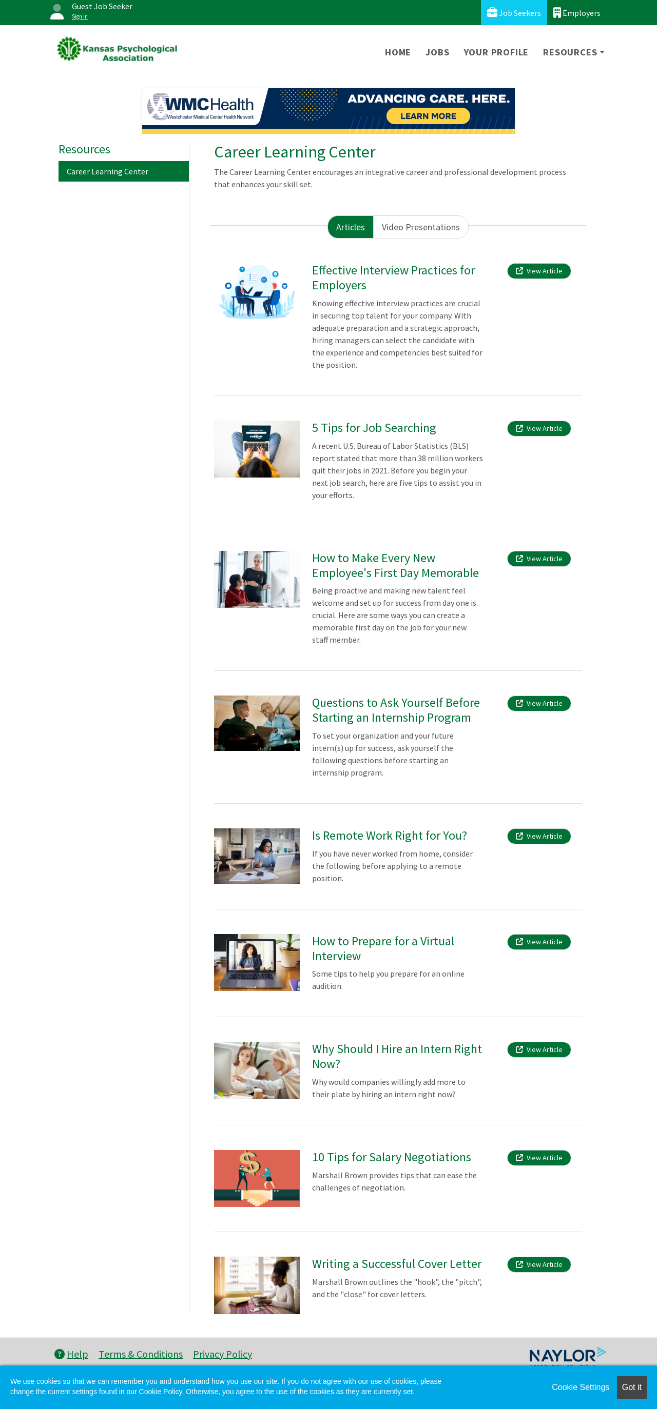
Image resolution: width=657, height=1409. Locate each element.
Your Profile (496, 52)
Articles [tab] (350, 227)
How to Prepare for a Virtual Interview (383, 948)
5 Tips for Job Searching (374, 427)
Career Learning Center (107, 171)
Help (71, 1353)
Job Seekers (514, 12)
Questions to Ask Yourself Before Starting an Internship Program (396, 709)
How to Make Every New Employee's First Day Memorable (395, 565)
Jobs (437, 52)
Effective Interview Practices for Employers (393, 277)
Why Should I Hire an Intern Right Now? (397, 1056)
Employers (577, 12)
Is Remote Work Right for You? (389, 835)
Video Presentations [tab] (421, 227)
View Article (539, 270)
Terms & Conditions (141, 1353)
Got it (632, 1387)
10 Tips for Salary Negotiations (391, 1157)
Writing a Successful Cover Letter (396, 1264)
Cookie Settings (580, 1387)
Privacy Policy (222, 1353)
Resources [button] (570, 52)
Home (398, 52)
